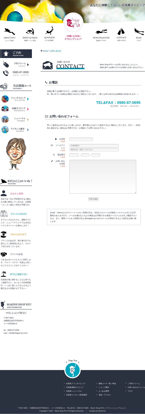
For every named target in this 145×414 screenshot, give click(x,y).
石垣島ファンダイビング (75, 384)
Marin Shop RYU (61, 411)
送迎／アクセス (105, 395)
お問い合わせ (55, 51)
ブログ (130, 391)
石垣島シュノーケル (74, 391)
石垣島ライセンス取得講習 (76, 395)
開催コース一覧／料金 (107, 384)
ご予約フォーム (134, 384)
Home (45, 51)
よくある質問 (104, 391)
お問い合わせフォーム (136, 387)
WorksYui (102, 411)
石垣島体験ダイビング (75, 387)
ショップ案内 (104, 387)
